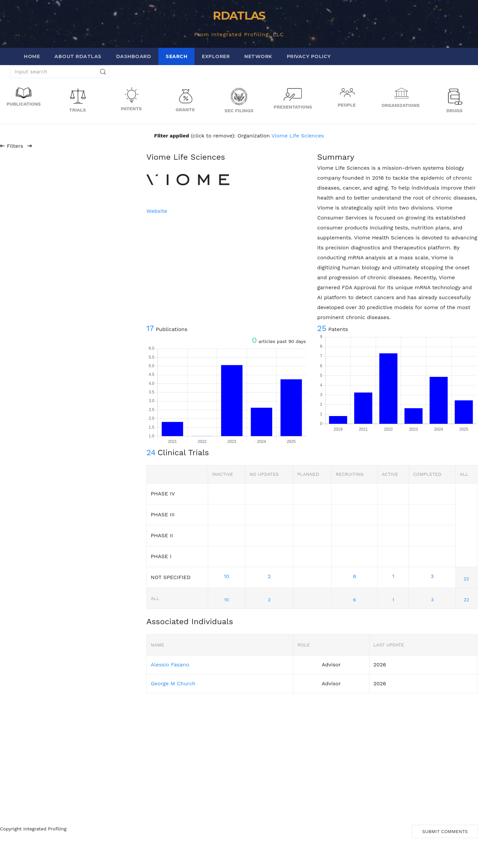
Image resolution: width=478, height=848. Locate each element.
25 (322, 328)
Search (176, 56)
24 (151, 452)
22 (466, 578)
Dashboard (133, 56)
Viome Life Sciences (298, 135)
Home (32, 56)
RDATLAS (239, 16)
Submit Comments (445, 831)
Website (156, 211)
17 (150, 328)
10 (226, 576)
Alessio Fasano (170, 664)
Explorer (216, 56)
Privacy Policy (309, 56)
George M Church (173, 683)
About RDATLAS (78, 56)
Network (258, 56)
